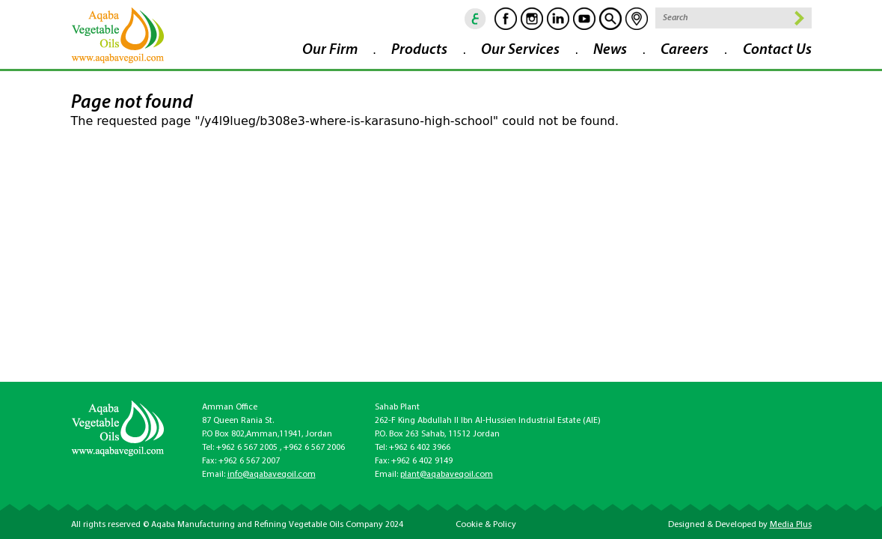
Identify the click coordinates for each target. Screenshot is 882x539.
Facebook (505, 18)
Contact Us (777, 50)
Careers (684, 50)
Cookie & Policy (486, 524)
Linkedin (558, 18)
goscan (610, 18)
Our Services (520, 50)
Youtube (584, 18)
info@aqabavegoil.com (271, 474)
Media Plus (791, 524)
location (636, 18)
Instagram (532, 18)
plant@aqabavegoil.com (446, 474)
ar (476, 18)
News (610, 50)
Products (419, 50)
